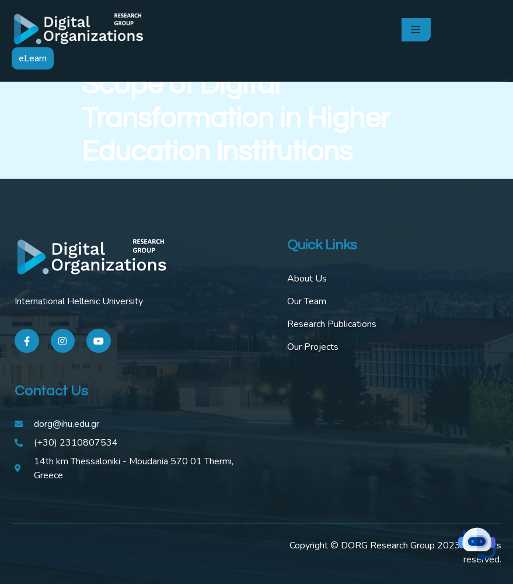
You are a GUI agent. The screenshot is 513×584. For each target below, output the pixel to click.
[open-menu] (416, 29)
